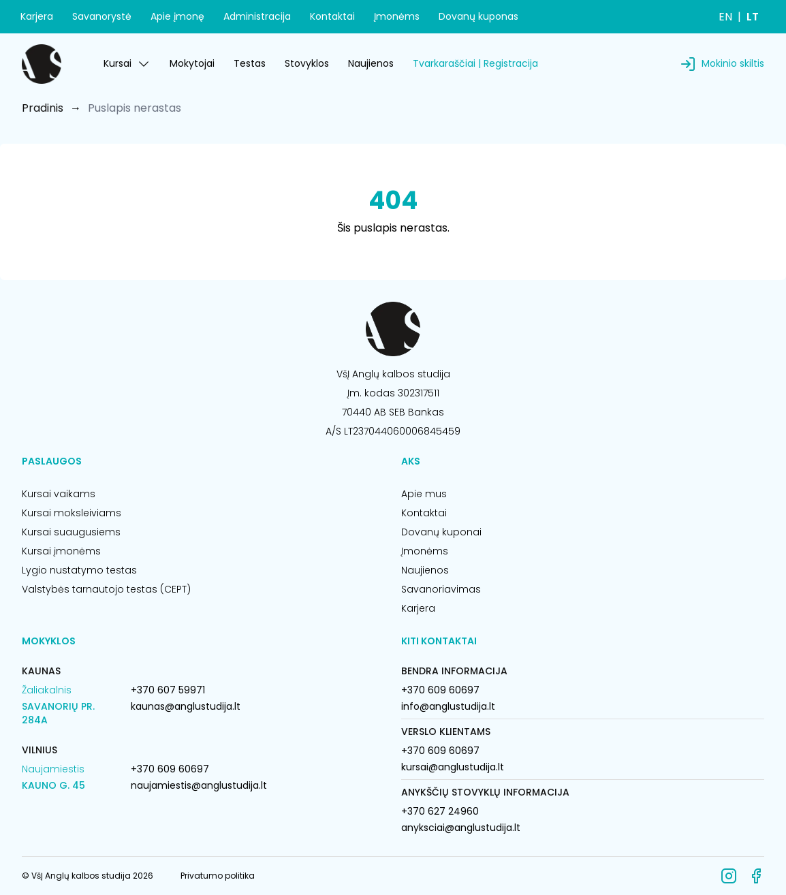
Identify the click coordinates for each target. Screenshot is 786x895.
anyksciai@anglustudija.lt (460, 827)
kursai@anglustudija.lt (452, 767)
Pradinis (42, 108)
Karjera (36, 16)
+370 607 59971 (168, 690)
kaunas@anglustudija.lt (185, 706)
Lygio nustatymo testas (79, 570)
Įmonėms (397, 16)
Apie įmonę (177, 16)
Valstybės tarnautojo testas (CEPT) (106, 589)
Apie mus (424, 494)
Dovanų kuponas (478, 16)
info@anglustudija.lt (448, 706)
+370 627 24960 (440, 811)
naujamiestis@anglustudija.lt (199, 785)
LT (752, 17)
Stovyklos (307, 63)
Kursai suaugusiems (71, 532)
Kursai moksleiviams (71, 513)
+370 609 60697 (170, 769)
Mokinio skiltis (733, 63)
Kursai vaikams (58, 494)
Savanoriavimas (441, 589)
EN (725, 17)
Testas (250, 63)
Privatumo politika (217, 875)
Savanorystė (101, 16)
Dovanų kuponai (441, 532)
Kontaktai (332, 16)
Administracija (257, 16)
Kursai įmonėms (61, 551)
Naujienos (371, 63)
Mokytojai (192, 63)
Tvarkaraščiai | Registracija (475, 63)
